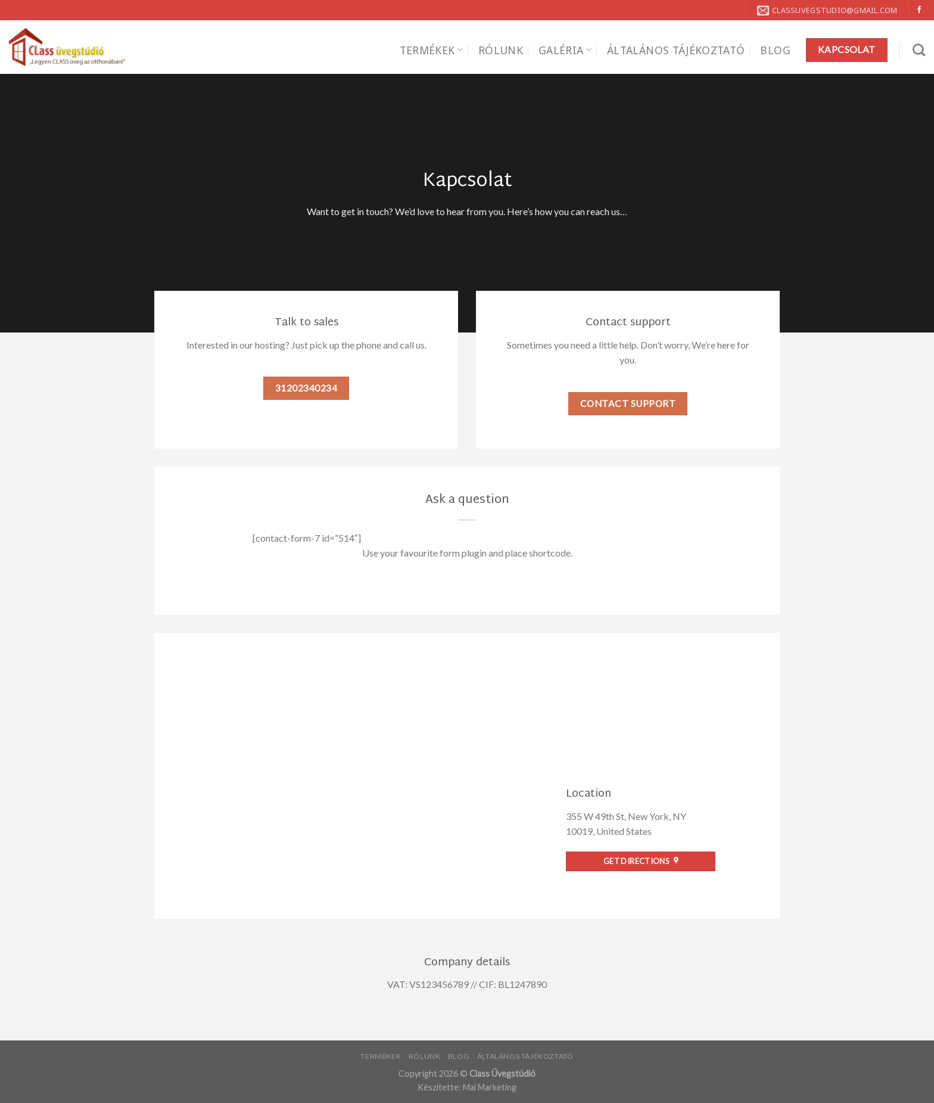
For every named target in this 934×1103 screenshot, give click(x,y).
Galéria (564, 50)
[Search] (919, 49)
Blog (775, 50)
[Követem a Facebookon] (919, 10)
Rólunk (500, 50)
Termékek (431, 50)
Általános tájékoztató (676, 50)
